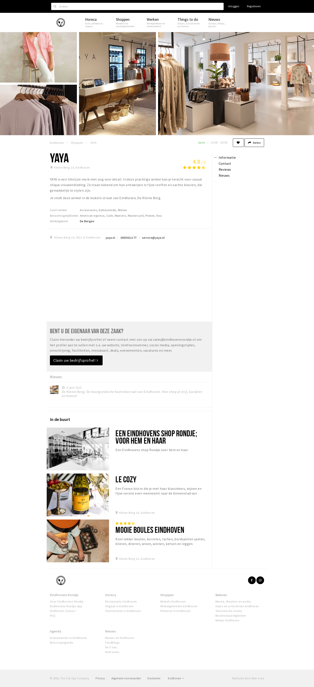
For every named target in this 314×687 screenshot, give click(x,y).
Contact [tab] (225, 163)
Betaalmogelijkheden (64, 216)
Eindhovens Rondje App (66, 606)
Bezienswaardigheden (230, 615)
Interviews (112, 652)
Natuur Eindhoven (227, 620)
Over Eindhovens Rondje (67, 601)
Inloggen (233, 6)
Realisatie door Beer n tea (248, 678)
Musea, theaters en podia (233, 601)
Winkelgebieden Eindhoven (178, 606)
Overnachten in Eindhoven (123, 611)
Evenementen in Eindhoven (68, 638)
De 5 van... (112, 647)
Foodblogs (112, 642)
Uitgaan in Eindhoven (119, 606)
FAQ (52, 615)
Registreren (254, 6)
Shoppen (167, 595)
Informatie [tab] (227, 157)
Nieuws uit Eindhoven (119, 638)
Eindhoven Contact (63, 611)
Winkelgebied (59, 221)
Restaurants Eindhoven (121, 601)
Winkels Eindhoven (173, 601)
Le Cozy (125, 479)
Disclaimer (153, 678)
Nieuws (110, 631)
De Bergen (87, 221)
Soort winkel (58, 210)
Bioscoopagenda (61, 642)
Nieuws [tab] (224, 175)
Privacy (100, 678)
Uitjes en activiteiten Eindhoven (237, 606)
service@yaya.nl (153, 238)
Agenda (55, 631)
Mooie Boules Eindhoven (149, 529)
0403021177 (129, 238)
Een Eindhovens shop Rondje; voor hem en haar (156, 437)
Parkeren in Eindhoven (175, 611)
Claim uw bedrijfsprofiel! (75, 360)
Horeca (110, 595)
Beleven (221, 595)
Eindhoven (176, 678)
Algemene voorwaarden (126, 678)
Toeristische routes (228, 611)
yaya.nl (110, 238)
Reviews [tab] (225, 169)
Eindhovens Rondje (64, 595)
